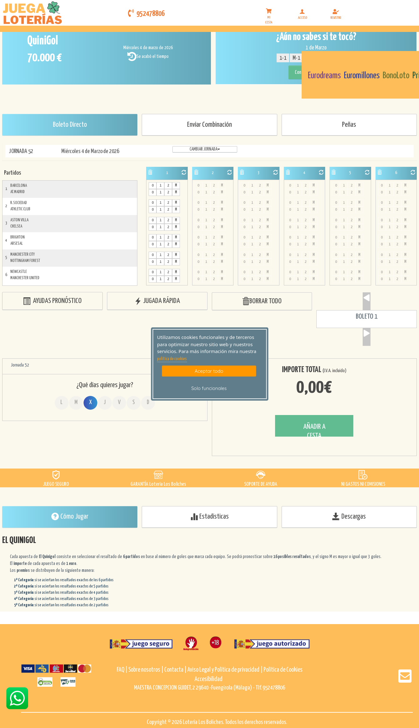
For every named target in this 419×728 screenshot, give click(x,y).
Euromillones (362, 75)
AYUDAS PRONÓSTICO (52, 301)
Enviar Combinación (209, 124)
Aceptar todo (209, 371)
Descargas (349, 516)
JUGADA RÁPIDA (157, 301)
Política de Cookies (283, 670)
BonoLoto (396, 75)
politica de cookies (172, 359)
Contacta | (175, 670)
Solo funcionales (209, 388)
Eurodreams (324, 75)
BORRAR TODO (262, 301)
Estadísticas (209, 516)
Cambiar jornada (205, 149)
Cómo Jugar (69, 516)
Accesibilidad (208, 679)
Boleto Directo (70, 124)
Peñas (349, 124)
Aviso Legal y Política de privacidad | (225, 670)
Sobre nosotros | (145, 670)
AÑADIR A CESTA (314, 430)
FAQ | (122, 670)
